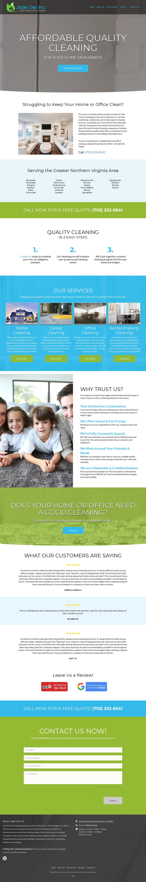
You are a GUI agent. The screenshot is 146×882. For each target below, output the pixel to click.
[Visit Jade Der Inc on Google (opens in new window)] (5, 858)
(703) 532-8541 (91, 825)
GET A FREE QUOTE (73, 68)
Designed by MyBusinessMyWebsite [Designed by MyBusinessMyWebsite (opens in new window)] (86, 872)
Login (73, 875)
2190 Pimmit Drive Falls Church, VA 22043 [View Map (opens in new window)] (96, 821)
